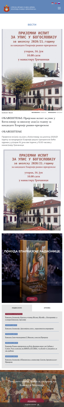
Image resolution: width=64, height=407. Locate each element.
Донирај (32, 401)
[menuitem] (53, 3)
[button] (6, 268)
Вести (11, 112)
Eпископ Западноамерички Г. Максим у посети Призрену (26, 337)
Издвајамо (17, 308)
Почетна (5, 112)
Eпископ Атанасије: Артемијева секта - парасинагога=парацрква (29, 328)
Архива (47, 308)
